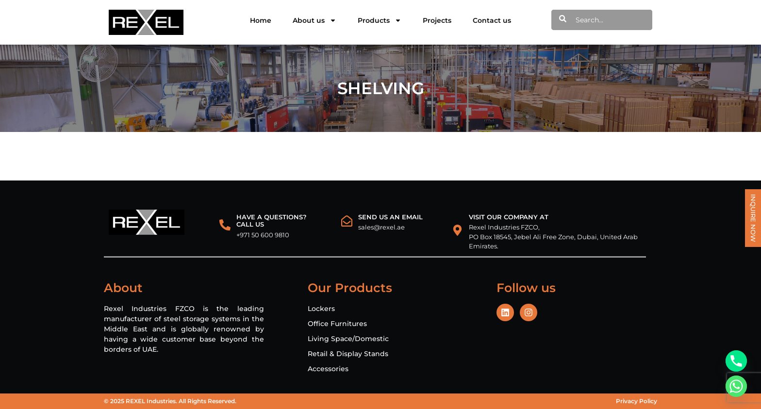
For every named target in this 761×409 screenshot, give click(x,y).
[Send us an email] (346, 221)
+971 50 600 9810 (262, 235)
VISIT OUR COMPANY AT (508, 217)
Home (260, 20)
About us (314, 20)
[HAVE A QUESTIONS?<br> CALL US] (225, 224)
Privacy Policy (636, 401)
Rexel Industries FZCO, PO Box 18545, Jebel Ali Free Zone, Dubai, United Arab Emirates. (553, 236)
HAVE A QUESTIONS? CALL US (271, 221)
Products (379, 20)
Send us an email (390, 217)
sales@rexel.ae (381, 227)
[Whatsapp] (736, 386)
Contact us (492, 20)
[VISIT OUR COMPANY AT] (457, 230)
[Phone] (736, 361)
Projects (437, 20)
